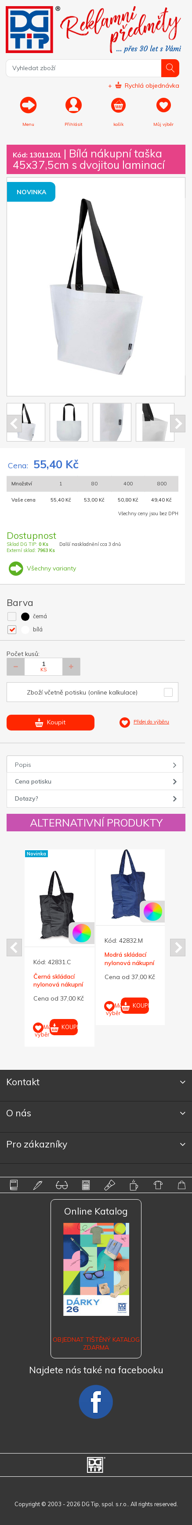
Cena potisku (33, 781)
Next (177, 423)
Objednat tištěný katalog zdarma (96, 1343)
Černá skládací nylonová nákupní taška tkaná (58, 984)
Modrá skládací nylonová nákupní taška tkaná (129, 962)
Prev (14, 423)
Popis (23, 765)
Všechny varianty (41, 568)
